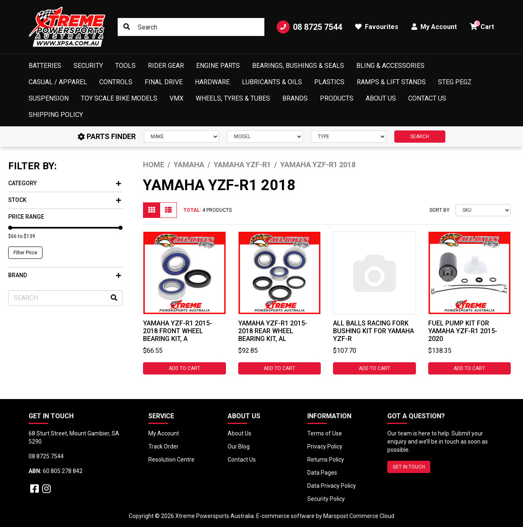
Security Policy (326, 499)
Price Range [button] (26, 216)
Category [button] (64, 183)
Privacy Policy (324, 446)
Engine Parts (218, 66)
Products (336, 98)
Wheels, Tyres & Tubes (233, 98)
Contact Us (427, 98)
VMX (176, 98)
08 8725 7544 (309, 27)
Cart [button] (482, 25)
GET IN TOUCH (409, 467)
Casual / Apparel (58, 82)
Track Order (163, 446)
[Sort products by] (483, 210)
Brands (295, 98)
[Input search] (191, 27)
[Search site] (127, 27)
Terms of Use (324, 433)
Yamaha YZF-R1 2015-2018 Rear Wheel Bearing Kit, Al (272, 331)
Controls (115, 82)
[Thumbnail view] (151, 210)
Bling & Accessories (390, 66)
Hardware (212, 82)
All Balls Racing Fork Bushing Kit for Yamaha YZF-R (373, 331)
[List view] (168, 210)
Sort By (439, 210)
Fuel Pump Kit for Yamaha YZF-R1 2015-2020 (462, 331)
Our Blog (239, 446)
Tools (125, 66)
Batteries (45, 66)
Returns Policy (325, 459)
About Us (381, 98)
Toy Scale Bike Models (119, 98)
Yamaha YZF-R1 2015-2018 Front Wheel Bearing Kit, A (177, 331)
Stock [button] (64, 200)
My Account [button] (434, 27)
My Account (163, 433)
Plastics (329, 82)
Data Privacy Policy (331, 485)
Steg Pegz (455, 82)
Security (88, 66)
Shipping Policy (56, 115)
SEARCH (419, 136)
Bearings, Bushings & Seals (298, 66)
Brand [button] (64, 275)
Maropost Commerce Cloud (358, 516)
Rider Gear (166, 66)
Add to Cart (184, 368)
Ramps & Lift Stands (391, 82)
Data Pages (322, 472)
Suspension (49, 98)
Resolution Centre (171, 459)
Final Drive (164, 82)
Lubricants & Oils (272, 82)
